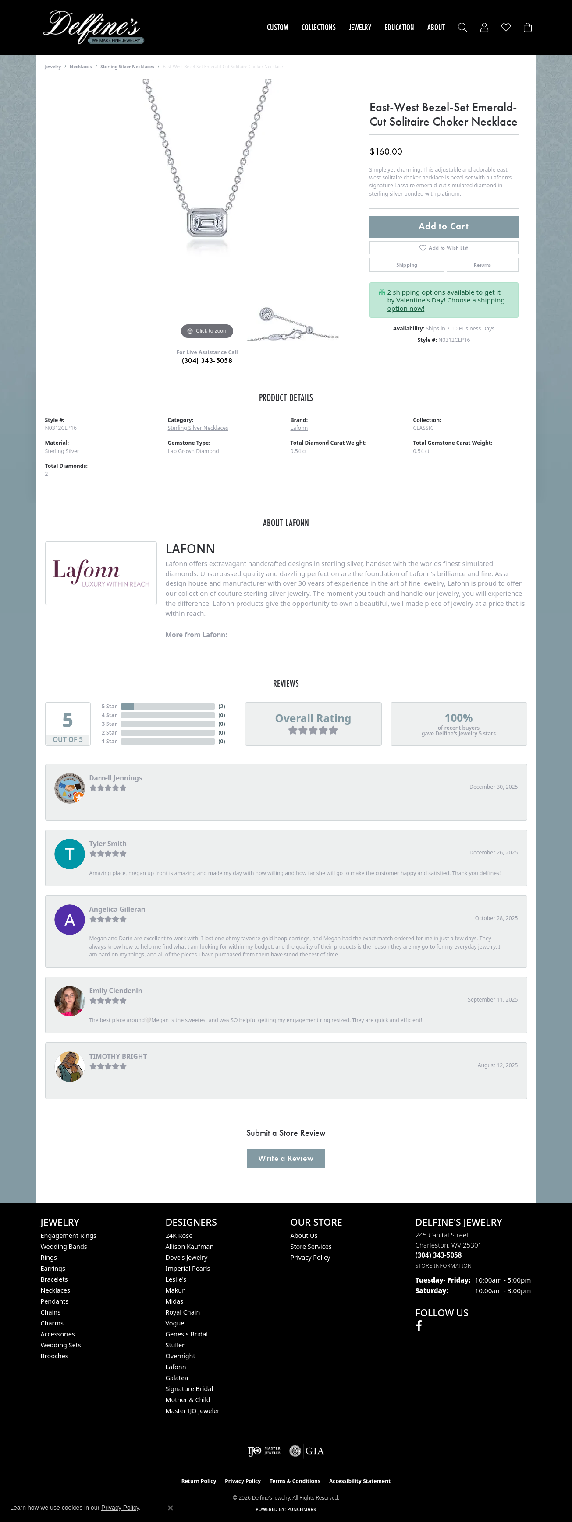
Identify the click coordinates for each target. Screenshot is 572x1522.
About (436, 27)
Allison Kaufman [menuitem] (190, 1246)
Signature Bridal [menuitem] (189, 1389)
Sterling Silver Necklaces (127, 66)
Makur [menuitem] (175, 1290)
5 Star (109, 706)
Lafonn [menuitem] (176, 1367)
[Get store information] (444, 1265)
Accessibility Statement (360, 1481)
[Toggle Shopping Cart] (528, 27)
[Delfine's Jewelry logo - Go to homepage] (96, 27)
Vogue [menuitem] (175, 1323)
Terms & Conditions (295, 1481)
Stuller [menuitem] (175, 1345)
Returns (482, 264)
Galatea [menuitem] (177, 1378)
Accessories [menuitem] (58, 1334)
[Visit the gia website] (306, 1451)
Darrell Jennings (115, 777)
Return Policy (199, 1481)
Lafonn (299, 428)
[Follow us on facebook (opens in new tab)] (419, 1326)
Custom (277, 27)
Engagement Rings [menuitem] (69, 1235)
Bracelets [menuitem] (54, 1279)
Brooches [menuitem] (54, 1356)
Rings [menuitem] (49, 1257)
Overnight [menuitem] (180, 1356)
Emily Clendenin (115, 990)
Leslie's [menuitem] (176, 1279)
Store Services (311, 1246)
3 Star (109, 724)
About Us (304, 1235)
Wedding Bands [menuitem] (64, 1246)
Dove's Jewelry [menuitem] (187, 1257)
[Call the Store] (439, 1255)
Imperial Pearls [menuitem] (188, 1268)
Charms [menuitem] (52, 1323)
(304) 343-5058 (207, 360)
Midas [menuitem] (175, 1301)
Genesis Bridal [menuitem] (187, 1334)
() (222, 706)
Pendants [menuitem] (55, 1301)
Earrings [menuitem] (53, 1268)
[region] (207, 210)
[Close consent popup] (170, 1508)
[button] (462, 27)
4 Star (109, 715)
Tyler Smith (108, 843)
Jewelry (360, 27)
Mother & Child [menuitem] (188, 1399)
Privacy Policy (310, 1257)
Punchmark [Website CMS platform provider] (301, 1509)
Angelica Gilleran (117, 909)
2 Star (109, 732)
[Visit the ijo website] (264, 1451)
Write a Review (285, 1158)
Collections (319, 27)
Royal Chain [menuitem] (183, 1312)
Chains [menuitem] (51, 1312)
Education (399, 27)
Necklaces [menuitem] (55, 1290)
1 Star (109, 741)
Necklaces (81, 66)
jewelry (53, 66)
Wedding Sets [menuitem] (61, 1345)
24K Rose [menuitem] (179, 1235)
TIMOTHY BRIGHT (118, 1056)
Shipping (406, 264)
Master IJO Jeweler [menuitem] (193, 1410)
